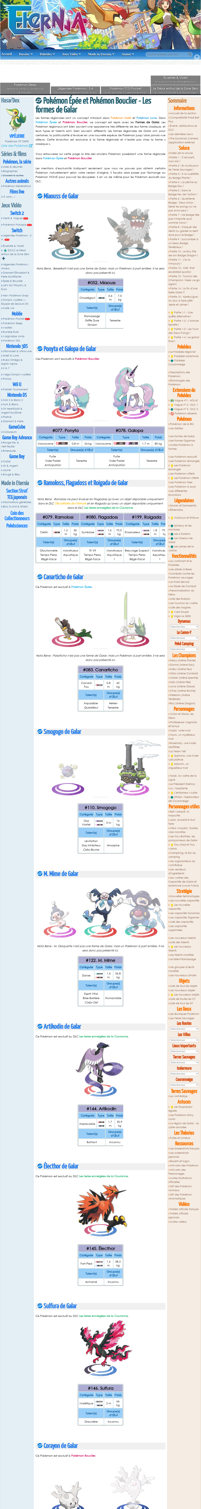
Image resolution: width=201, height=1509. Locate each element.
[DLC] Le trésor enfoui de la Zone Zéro (15, 254)
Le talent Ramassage (183, 959)
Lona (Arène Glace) (182, 686)
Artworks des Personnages (177, 1171)
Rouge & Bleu (11, 474)
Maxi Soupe (180, 612)
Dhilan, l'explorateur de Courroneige (183, 799)
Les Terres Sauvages (182, 1018)
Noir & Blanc (10, 404)
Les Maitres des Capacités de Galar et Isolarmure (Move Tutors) (183, 881)
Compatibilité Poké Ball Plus (183, 119)
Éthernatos (176, 510)
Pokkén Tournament (15, 389)
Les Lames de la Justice (181, 548)
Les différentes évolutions (177, 493)
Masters (7, 327)
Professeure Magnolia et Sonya (182, 724)
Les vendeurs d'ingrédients (177, 871)
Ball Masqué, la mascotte (178, 813)
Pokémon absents (184, 413)
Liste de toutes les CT (183, 999)
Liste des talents (179, 942)
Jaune (7, 470)
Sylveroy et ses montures (180, 527)
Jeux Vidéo (70, 54)
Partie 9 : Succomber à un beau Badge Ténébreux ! (183, 243)
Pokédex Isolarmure (184, 356)
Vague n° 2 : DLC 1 (184, 405)
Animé (126, 54)
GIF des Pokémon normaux (180, 1188)
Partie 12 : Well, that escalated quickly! (181, 270)
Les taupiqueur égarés (180, 1108)
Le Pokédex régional (183, 351)
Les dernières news (181, 134)
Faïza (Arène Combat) (184, 673)
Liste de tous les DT (181, 1003)
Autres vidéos (178, 1221)
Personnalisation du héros (181, 592)
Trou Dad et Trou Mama (181, 846)
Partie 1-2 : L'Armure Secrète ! (183, 322)
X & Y (6, 368)
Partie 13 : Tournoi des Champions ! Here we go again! (184, 280)
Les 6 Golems (180, 534)
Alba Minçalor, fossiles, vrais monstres (183, 830)
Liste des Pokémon (14, 145)
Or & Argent (10, 465)
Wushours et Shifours (185, 518)
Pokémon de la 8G (182, 424)
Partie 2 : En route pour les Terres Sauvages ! (183, 167)
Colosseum (10, 432)
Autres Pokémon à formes (180, 447)
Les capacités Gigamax (184, 917)
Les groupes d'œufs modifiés (181, 969)
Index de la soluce (181, 153)
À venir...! (9, 196)
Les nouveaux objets (182, 990)
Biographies (10, 171)
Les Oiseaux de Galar (180, 540)
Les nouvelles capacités (184, 900)
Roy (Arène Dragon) (182, 703)
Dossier (24, 54)
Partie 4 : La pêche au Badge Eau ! (183, 184)
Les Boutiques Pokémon (184, 1014)
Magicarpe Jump (14, 336)
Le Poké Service (179, 582)
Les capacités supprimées (177, 928)
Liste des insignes (180, 607)
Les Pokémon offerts (182, 473)
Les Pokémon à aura (183, 486)
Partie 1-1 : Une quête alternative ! (180, 314)
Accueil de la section (183, 113)
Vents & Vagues (13, 218)
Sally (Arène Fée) (180, 682)
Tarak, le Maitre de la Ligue (182, 777)
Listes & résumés (12, 166)
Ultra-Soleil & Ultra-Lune (17, 351)
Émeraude (9, 450)
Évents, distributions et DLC (182, 127)
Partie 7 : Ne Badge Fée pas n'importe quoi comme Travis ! (183, 218)
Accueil (6, 54)
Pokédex (46, 54)
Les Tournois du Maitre (183, 603)
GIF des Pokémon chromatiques (180, 1196)
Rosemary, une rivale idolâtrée (182, 745)
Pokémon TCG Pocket (125, 88)
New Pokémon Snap (15, 295)
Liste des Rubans (180, 598)
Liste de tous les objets (183, 986)
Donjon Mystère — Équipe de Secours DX (14, 301)
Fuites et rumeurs (180, 1138)
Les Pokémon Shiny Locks (181, 1117)
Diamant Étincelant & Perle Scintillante (15, 274)
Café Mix (8, 308)
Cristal (7, 461)
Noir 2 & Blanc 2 (13, 400)
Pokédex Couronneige (176, 362)
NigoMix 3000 (181, 616)
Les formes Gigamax (182, 440)
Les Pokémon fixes (181, 482)
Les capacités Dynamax (185, 913)
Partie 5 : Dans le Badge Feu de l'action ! (182, 192)
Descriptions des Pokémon (179, 374)
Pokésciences (16, 526)
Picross (7, 378)
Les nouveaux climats (183, 975)
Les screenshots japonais (178, 1154)
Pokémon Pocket (13, 318)
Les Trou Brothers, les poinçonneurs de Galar (182, 838)
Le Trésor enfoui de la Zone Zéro (175, 88)
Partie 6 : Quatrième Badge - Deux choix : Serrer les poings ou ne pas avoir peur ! (182, 204)
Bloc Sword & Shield (15, 506)
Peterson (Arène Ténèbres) (179, 697)
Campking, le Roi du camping (182, 855)
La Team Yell (178, 751)
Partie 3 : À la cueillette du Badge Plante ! (183, 175)
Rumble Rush (11, 332)
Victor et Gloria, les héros (181, 716)
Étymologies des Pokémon (179, 382)
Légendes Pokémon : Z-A (75, 88)
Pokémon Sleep (25, 85)
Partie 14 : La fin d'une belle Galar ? (183, 290)
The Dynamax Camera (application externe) (183, 140)
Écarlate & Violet (175, 78)
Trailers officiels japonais (178, 1215)
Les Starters (176, 428)
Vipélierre (17, 136)
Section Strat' (17, 491)
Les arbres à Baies (181, 569)
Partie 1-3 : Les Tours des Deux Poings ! (183, 331)
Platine (7, 417)
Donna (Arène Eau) (182, 664)
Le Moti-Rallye (178, 1096)
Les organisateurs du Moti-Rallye (182, 863)
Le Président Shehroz (182, 784)
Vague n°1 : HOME (184, 400)
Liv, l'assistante (179, 788)
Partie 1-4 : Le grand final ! (183, 339)
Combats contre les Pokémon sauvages (181, 575)
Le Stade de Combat (183, 586)
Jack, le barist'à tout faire (181, 821)
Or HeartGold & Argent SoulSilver (11, 410)
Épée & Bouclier (13, 281)
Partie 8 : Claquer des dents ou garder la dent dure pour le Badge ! (183, 231)
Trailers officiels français (184, 1209)
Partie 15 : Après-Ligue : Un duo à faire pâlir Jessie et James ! (183, 300)
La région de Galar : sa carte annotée (183, 1125)
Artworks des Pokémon (184, 1165)
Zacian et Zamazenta (183, 505)
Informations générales (17, 502)
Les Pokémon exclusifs (183, 456)
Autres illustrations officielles (180, 1180)
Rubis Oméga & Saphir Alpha (12, 361)
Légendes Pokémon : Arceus (15, 266)
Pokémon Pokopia (14, 224)
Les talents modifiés (182, 955)
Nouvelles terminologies (184, 896)
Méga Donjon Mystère (17, 374)
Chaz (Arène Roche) (183, 690)
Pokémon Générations (17, 186)
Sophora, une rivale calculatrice (183, 757)
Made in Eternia (99, 54)
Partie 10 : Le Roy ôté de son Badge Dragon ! (183, 253)
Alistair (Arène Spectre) (184, 677)
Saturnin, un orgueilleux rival (178, 766)
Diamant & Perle (13, 421)
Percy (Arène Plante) (183, 660)
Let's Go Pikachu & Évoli (13, 287)
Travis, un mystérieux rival (181, 736)
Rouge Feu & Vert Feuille (10, 444)
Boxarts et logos (179, 1161)
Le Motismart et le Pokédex (180, 563)
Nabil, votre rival (180, 730)
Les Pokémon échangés (185, 461)
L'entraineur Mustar (184, 793)
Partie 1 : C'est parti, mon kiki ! (181, 159)
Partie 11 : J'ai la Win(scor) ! (179, 261)
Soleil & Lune (11, 355)
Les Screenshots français (184, 1148)
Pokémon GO (11, 340)
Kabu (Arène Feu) (181, 669)
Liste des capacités (181, 921)
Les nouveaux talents (183, 938)
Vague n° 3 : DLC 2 (184, 409)
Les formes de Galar (182, 436)
